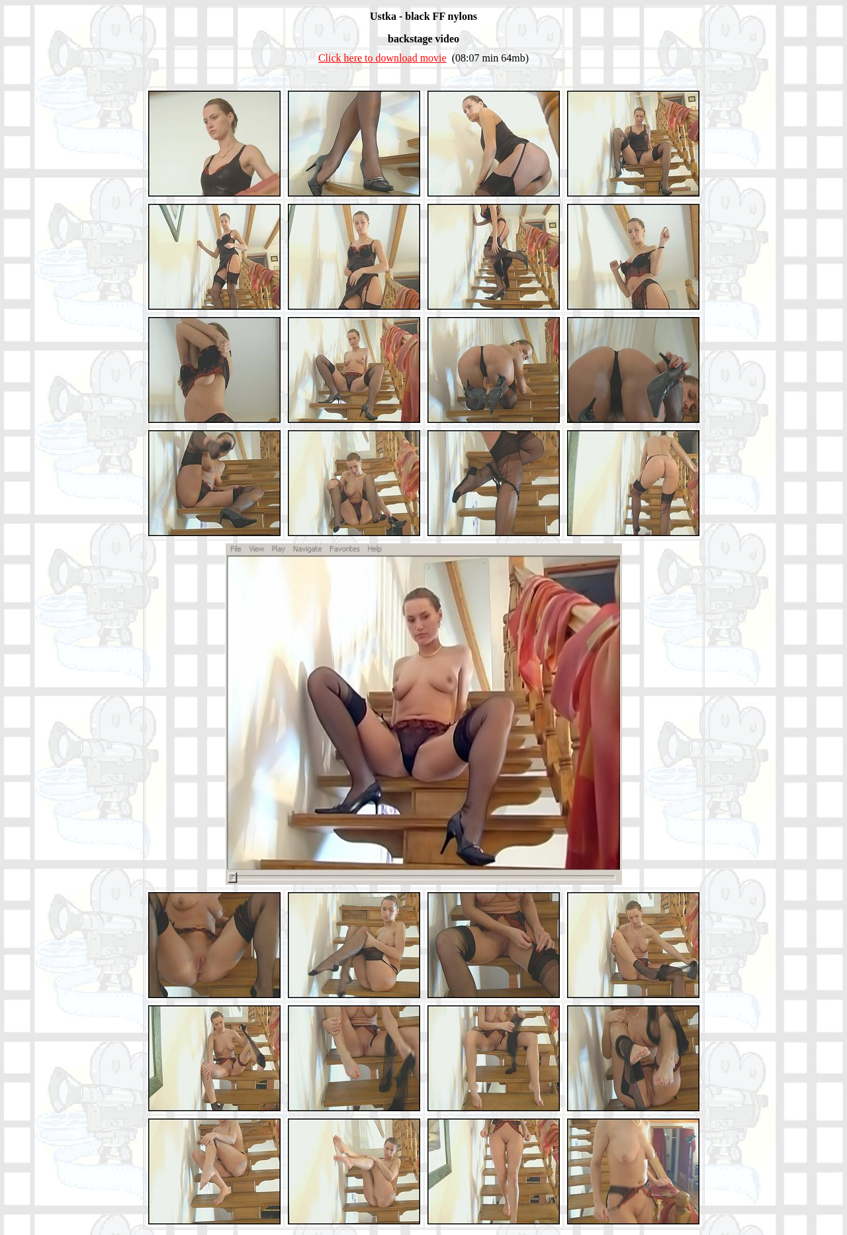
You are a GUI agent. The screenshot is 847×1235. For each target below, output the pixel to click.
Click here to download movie (382, 58)
